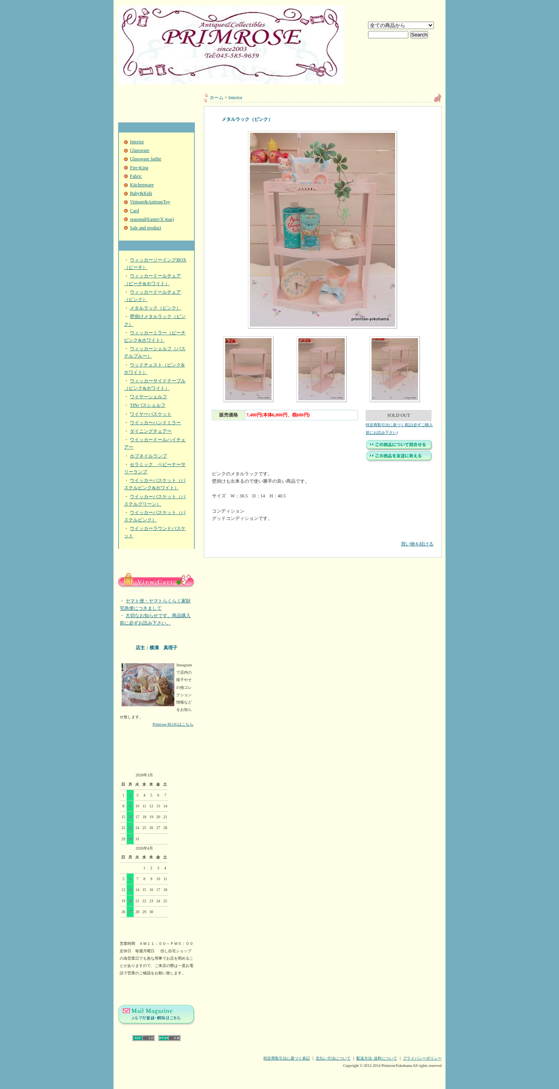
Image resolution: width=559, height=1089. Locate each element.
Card (134, 210)
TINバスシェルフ (147, 405)
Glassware (139, 150)
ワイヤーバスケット (151, 414)
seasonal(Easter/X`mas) (152, 219)
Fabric (136, 176)
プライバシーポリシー (422, 1058)
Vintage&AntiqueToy (150, 202)
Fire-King (139, 167)
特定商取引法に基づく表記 (286, 1058)
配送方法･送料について (376, 1058)
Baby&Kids (141, 193)
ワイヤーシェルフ (148, 396)
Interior (137, 142)
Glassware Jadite (145, 159)
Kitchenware (141, 185)
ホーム (217, 97)
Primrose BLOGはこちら (173, 724)
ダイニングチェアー (151, 431)
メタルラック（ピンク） (155, 308)
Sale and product (145, 228)
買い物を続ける (322, 538)
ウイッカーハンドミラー (155, 422)
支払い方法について (333, 1058)
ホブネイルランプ (148, 456)
